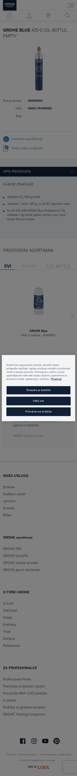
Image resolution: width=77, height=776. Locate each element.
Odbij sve (38, 400)
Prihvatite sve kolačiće (38, 411)
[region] (38, 388)
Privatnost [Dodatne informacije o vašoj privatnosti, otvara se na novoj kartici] (56, 379)
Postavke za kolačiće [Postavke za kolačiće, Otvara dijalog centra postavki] (38, 390)
